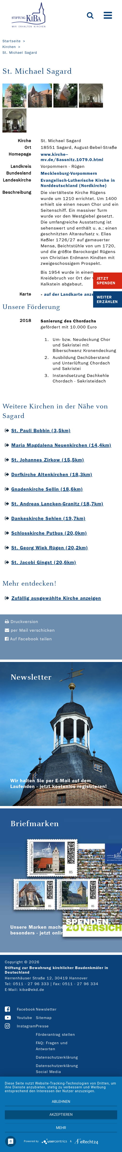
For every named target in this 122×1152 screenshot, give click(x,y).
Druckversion (21, 621)
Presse (42, 1026)
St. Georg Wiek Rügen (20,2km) (49, 548)
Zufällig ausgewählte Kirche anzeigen (56, 598)
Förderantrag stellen (55, 1034)
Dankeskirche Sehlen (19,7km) (48, 518)
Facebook (26, 1009)
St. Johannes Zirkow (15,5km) (47, 460)
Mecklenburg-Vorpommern (69, 173)
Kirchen (9, 47)
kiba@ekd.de (31, 989)
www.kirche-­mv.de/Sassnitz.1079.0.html (72, 157)
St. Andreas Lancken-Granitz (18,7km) (57, 504)
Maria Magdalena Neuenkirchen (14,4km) (61, 445)
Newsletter (46, 1009)
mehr (61, 1128)
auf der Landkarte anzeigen (74, 294)
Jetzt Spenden (106, 280)
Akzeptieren (60, 1114)
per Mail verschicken (30, 630)
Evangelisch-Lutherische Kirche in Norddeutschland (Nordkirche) (78, 183)
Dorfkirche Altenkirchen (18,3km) (51, 474)
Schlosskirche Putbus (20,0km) (49, 533)
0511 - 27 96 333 (31, 984)
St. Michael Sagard (19, 52)
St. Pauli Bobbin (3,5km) (41, 430)
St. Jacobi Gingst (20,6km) (43, 562)
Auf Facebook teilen (28, 639)
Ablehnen (61, 1101)
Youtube (24, 1017)
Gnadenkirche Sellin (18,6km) (47, 489)
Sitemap (44, 1017)
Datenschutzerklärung (57, 1057)
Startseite (11, 41)
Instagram (26, 1026)
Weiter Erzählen (107, 299)
